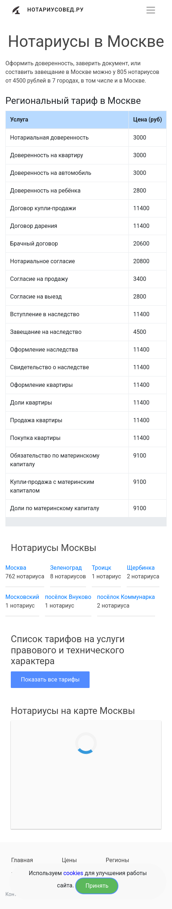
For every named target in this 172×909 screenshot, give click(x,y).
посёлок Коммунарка (126, 597)
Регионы (117, 860)
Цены (69, 860)
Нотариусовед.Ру (55, 9)
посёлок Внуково (68, 597)
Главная (22, 860)
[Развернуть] (151, 10)
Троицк (101, 567)
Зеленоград (66, 567)
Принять (96, 885)
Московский (22, 597)
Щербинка (141, 567)
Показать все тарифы (50, 679)
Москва (15, 567)
